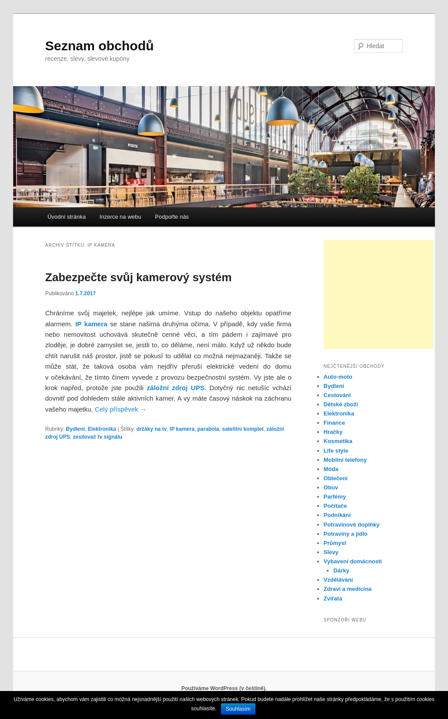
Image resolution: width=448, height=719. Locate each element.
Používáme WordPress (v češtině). (223, 688)
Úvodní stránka (66, 216)
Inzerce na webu (120, 216)
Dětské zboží (341, 404)
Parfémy (335, 496)
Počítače (335, 506)
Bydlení (75, 429)
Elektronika (102, 429)
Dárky (341, 570)
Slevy (331, 552)
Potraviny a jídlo (346, 534)
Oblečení (336, 478)
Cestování (337, 395)
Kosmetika (338, 441)
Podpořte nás (172, 216)
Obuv (331, 487)
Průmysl (335, 543)
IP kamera (182, 429)
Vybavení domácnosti (353, 561)
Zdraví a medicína (348, 589)
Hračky (333, 432)
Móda (331, 469)
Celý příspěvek (121, 409)
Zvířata (333, 598)
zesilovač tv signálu (97, 437)
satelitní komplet (243, 429)
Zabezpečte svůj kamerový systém (138, 277)
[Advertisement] (378, 294)
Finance (334, 422)
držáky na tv (151, 429)
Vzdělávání (338, 579)
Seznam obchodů (99, 45)
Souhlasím (238, 709)
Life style (336, 450)
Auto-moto (338, 376)
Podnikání (337, 515)
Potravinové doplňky (352, 524)
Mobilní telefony (345, 460)
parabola (208, 429)
